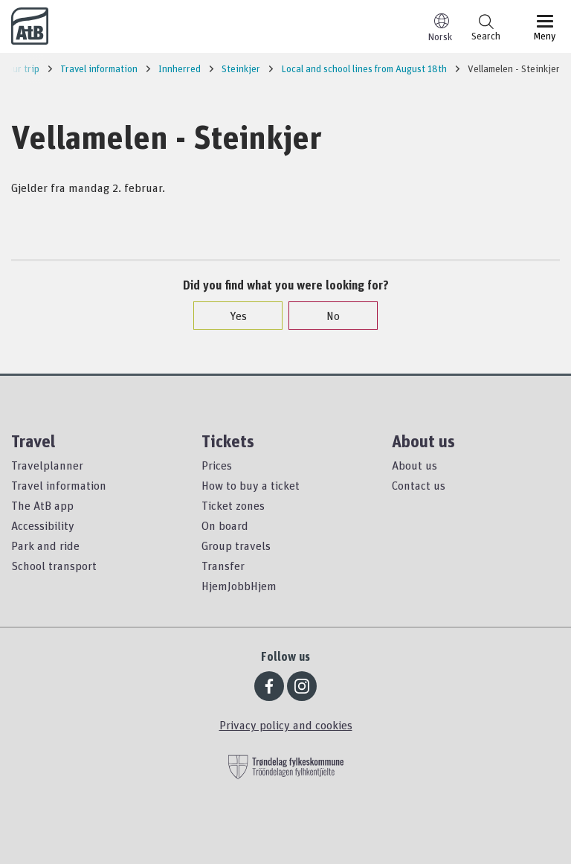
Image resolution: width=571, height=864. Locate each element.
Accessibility (42, 525)
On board (224, 525)
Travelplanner (47, 465)
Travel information (58, 485)
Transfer (223, 565)
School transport (54, 565)
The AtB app (42, 505)
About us (414, 465)
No (326, 315)
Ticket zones (233, 505)
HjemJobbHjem (239, 585)
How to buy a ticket (250, 485)
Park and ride (45, 545)
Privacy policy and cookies (285, 724)
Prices (216, 465)
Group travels (236, 545)
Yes (231, 315)
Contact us (418, 485)
